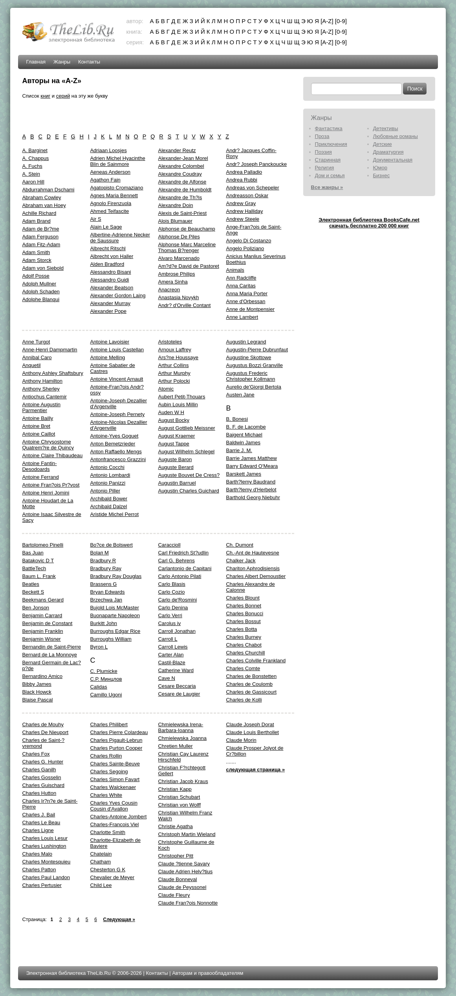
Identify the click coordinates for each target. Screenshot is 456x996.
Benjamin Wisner (41, 639)
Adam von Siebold (43, 268)
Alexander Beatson (111, 288)
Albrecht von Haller (111, 256)
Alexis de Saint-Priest (182, 213)
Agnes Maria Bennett (113, 195)
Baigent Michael (244, 435)
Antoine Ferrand (40, 477)
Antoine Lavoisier (109, 342)
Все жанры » (327, 187)
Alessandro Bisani (110, 272)
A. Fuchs (32, 166)
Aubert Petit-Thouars (181, 397)
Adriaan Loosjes (108, 150)
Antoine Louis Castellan (117, 350)
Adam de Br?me (40, 229)
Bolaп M (99, 553)
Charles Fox (35, 754)
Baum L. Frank (38, 576)
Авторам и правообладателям (207, 973)
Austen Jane (240, 395)
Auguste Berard (175, 467)
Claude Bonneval (177, 879)
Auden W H (171, 412)
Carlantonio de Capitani (184, 568)
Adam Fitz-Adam (41, 244)
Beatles (30, 584)
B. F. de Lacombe (246, 427)
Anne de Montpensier (250, 309)
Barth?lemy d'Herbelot (251, 490)
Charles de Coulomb (249, 684)
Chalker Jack (240, 560)
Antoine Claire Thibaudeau (52, 455)
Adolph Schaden (40, 291)
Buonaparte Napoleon (115, 615)
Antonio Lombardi (110, 475)
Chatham (100, 862)
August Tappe (173, 444)
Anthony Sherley (40, 389)
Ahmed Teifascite (109, 211)
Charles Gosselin (41, 777)
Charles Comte (243, 668)
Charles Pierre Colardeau (119, 732)
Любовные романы (395, 136)
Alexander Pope (108, 311)
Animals (235, 270)
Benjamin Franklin (42, 631)
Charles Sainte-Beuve (114, 764)
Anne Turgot (36, 342)
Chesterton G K (107, 869)
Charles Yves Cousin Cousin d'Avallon (113, 806)
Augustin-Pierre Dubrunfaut (257, 350)
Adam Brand (36, 221)
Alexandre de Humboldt (184, 190)
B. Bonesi (237, 419)
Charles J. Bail (38, 815)
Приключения (331, 144)
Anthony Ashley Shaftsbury (52, 373)
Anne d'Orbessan (245, 301)
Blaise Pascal (37, 700)
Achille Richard (39, 213)
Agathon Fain (105, 180)
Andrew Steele (242, 219)
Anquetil (31, 365)
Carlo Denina (173, 608)
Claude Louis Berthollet (252, 732)
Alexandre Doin (175, 205)
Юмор (380, 168)
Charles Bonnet (243, 606)
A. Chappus (35, 158)
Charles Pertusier (41, 885)
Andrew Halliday (244, 211)
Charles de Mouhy (43, 724)
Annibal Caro (36, 357)
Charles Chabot (243, 645)
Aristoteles (170, 342)
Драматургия (388, 152)
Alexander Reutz (177, 150)
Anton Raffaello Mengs (115, 451)
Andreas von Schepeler (252, 188)
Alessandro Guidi (109, 280)
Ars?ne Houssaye (178, 357)
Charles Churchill (245, 653)
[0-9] (341, 21)
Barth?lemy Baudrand (250, 482)
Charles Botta (241, 629)
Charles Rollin (106, 756)
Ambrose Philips (176, 274)
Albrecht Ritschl (107, 248)
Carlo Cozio (171, 592)
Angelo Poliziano (245, 248)
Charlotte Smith (107, 832)
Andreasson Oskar (247, 195)
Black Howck (36, 692)
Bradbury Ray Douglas (115, 576)
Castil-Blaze (171, 662)
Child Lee (101, 885)
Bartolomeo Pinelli (42, 545)
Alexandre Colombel (181, 166)
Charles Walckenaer (113, 787)
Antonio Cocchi (107, 467)
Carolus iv (169, 623)
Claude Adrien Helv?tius (185, 871)
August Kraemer (176, 436)
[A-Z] (326, 21)
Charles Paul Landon (46, 877)
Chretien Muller (175, 746)
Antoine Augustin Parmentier (41, 407)
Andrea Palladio (244, 172)
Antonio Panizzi (107, 483)
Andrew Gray (241, 203)
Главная (35, 62)
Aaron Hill (33, 182)
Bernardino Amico (42, 676)
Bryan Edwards (107, 592)
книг (45, 96)
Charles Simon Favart (114, 779)
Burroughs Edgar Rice (115, 631)
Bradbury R (103, 560)
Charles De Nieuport (45, 732)
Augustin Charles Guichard (188, 491)
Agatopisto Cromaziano (116, 188)
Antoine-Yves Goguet (114, 436)
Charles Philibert (108, 724)
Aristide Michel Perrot (114, 514)
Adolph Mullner (39, 284)
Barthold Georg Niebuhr (253, 497)
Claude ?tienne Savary (184, 864)
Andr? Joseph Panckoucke (256, 164)
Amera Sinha (172, 282)
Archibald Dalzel (108, 506)
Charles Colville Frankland (256, 660)
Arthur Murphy (174, 373)
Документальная (393, 160)
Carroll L (167, 639)
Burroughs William (110, 639)
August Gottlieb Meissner (186, 428)
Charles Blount (242, 598)
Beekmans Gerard (43, 600)
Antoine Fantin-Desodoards (39, 466)
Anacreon (169, 290)
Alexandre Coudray (179, 174)
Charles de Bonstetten (251, 676)
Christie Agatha (175, 826)
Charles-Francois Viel (114, 824)
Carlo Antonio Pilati (179, 576)
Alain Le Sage (106, 227)
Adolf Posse (35, 276)
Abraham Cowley (41, 197)
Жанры (61, 62)
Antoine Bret (36, 426)
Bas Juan (32, 553)
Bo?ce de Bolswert (111, 545)
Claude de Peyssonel (182, 887)
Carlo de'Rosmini (177, 600)
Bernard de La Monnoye (49, 655)
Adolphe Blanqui (40, 299)
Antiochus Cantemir (44, 397)
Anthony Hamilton (42, 381)
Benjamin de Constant (47, 623)
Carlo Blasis (171, 584)
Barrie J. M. (239, 450)
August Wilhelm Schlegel (186, 451)
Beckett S (33, 592)
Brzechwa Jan (106, 600)
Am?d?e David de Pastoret (188, 266)
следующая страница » (255, 769)
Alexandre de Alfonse (182, 182)
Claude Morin (241, 740)
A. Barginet (34, 150)
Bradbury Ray (105, 568)
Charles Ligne (37, 830)
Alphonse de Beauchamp (186, 229)
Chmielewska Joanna (182, 738)
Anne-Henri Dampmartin (49, 350)
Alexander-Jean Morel (183, 158)
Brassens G (103, 584)
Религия (324, 168)
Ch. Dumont (239, 545)
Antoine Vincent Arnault (116, 379)
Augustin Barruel (177, 483)
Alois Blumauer (175, 221)
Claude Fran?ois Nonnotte (188, 903)
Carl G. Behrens (176, 560)
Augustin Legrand (246, 342)
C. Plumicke (103, 671)
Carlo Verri (170, 615)
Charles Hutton (39, 793)
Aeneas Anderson (110, 172)
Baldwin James (243, 442)
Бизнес (381, 175)
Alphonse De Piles (179, 237)
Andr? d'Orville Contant (184, 305)
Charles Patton (39, 869)
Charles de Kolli (244, 700)
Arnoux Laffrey (174, 350)
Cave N (166, 678)
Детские (382, 144)
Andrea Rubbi (241, 180)
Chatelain (101, 854)
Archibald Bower (108, 499)
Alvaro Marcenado (179, 258)
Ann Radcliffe (241, 278)
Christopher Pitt (175, 856)
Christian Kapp (174, 789)
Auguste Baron (175, 459)
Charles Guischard (43, 785)
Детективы (385, 128)
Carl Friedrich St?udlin (183, 553)
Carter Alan (170, 655)
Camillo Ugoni (106, 695)
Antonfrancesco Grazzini (118, 459)
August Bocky (173, 420)
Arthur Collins (173, 365)
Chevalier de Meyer (112, 877)
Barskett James (243, 474)
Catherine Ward (176, 670)
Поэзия (323, 152)
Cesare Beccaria (177, 686)
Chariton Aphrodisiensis (253, 568)
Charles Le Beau (41, 822)
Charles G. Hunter (42, 762)
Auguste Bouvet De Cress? (189, 475)
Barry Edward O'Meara (252, 466)
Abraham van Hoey (44, 205)
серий (63, 96)
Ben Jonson (35, 608)
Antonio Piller (105, 491)
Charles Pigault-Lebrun (116, 740)
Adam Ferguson (40, 237)
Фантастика (328, 128)
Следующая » (119, 919)
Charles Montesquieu (46, 862)
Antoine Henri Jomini (45, 493)
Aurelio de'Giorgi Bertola (253, 387)
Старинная (328, 160)
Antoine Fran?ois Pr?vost (50, 485)
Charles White (106, 795)
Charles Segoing (109, 771)
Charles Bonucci (244, 613)
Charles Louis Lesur (45, 838)
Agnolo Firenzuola (110, 203)
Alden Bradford (107, 264)
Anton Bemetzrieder (112, 444)
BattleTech (34, 568)
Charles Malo (37, 854)
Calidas (98, 687)
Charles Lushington (44, 846)
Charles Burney (243, 637)
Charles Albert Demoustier (256, 576)
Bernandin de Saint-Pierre (51, 647)
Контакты (89, 62)
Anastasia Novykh (178, 297)
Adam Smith (36, 252)
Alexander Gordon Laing (117, 295)
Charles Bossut (243, 621)
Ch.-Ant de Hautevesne (252, 553)
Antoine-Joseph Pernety (117, 414)
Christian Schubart (179, 797)
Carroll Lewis (172, 647)
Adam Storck (36, 260)
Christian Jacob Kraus (183, 781)
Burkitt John (103, 623)
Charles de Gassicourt (251, 692)
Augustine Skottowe (248, 357)
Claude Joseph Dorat (250, 724)
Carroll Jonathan (176, 631)
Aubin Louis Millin (178, 404)
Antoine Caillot (38, 434)
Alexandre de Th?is (180, 197)
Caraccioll (169, 545)
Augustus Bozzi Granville (254, 365)
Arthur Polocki (174, 381)
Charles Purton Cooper (116, 748)
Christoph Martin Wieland (186, 834)
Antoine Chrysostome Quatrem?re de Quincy (48, 445)
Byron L (99, 647)
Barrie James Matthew (251, 458)
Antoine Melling (107, 357)
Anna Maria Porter (246, 293)
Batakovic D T (38, 560)
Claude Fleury (174, 895)
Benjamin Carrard (42, 615)
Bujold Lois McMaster (114, 608)
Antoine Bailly (37, 418)
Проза (322, 136)
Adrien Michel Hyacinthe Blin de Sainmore (117, 161)
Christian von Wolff (179, 805)
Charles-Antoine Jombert (118, 817)
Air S (95, 219)
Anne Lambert (242, 317)
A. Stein (31, 174)
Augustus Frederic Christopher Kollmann (250, 376)
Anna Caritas (240, 286)
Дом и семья (330, 175)
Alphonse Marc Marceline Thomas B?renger (187, 247)
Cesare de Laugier (179, 694)
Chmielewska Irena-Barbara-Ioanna (180, 727)
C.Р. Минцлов (106, 679)
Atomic (166, 389)
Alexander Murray (110, 303)
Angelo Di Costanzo (248, 241)
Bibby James (36, 684)
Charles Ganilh (39, 769)
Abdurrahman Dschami (48, 190)
